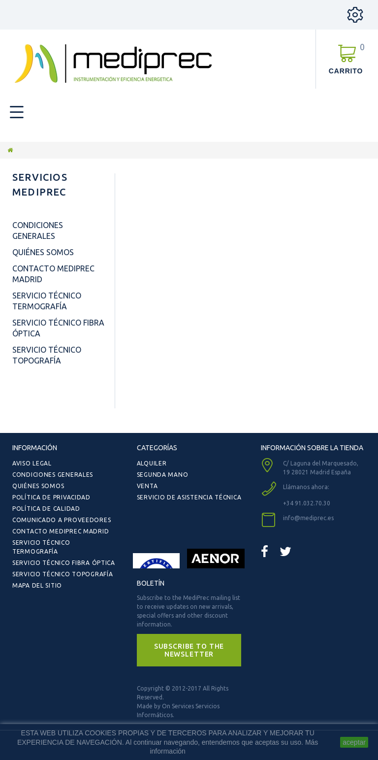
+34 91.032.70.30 (306, 503)
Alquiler (152, 463)
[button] (189, 650)
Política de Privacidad (51, 497)
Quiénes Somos (43, 252)
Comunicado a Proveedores (61, 520)
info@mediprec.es (308, 518)
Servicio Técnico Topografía (62, 574)
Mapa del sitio (37, 585)
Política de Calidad (46, 508)
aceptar (354, 742)
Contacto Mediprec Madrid (60, 531)
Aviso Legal (32, 463)
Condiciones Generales (52, 474)
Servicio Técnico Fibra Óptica (63, 563)
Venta (147, 486)
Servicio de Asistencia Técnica (189, 497)
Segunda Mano (163, 474)
